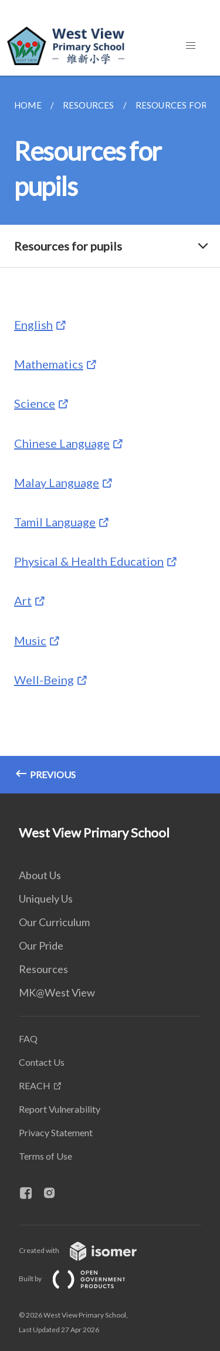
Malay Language (56, 482)
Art (23, 600)
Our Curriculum (54, 922)
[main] (110, 434)
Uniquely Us (46, 898)
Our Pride (41, 945)
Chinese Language (62, 443)
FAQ (28, 1038)
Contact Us (42, 1062)
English (33, 325)
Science (34, 403)
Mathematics (48, 364)
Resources (43, 968)
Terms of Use (45, 1155)
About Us (40, 875)
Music (30, 640)
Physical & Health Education (89, 561)
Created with (87, 1250)
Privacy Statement (56, 1132)
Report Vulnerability (59, 1108)
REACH (34, 1085)
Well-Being (44, 680)
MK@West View (57, 992)
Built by (81, 1278)
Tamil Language (55, 522)
